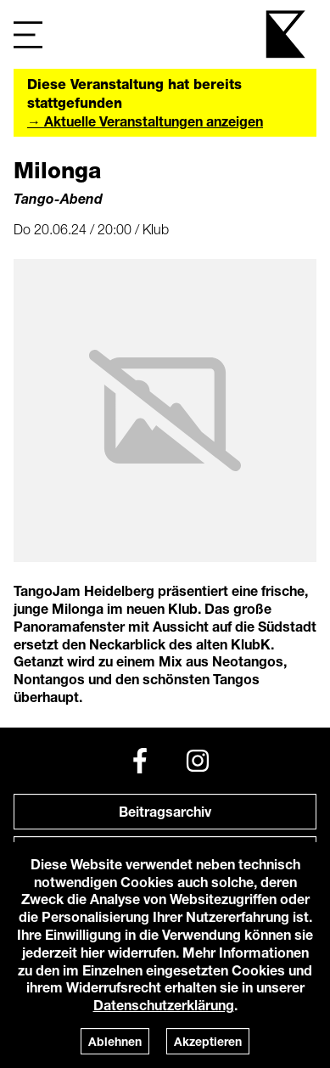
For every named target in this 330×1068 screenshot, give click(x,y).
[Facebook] (140, 760)
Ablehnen (115, 1041)
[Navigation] (28, 34)
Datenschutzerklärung (163, 1005)
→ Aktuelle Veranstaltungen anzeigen (145, 121)
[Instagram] (197, 760)
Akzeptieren (208, 1041)
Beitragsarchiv (165, 811)
